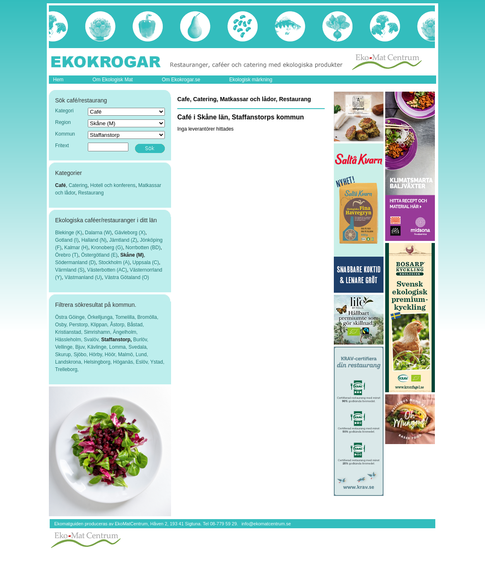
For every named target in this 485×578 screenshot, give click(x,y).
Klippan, (100, 325)
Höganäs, (124, 362)
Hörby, (97, 354)
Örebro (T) (66, 255)
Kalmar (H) (76, 247)
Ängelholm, (125, 332)
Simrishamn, (98, 332)
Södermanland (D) (75, 262)
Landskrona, (69, 362)
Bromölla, (148, 317)
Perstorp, (80, 325)
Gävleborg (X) (129, 233)
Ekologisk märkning (250, 80)
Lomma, (119, 347)
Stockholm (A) (114, 262)
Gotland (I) (67, 240)
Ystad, (157, 362)
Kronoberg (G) (107, 247)
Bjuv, (81, 347)
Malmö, (127, 354)
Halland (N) (93, 240)
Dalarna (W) (98, 233)
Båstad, (135, 325)
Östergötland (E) (99, 255)
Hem (58, 80)
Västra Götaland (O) (126, 277)
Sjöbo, (81, 354)
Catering (78, 185)
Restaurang (91, 193)
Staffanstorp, (117, 339)
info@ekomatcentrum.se (266, 523)
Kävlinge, (98, 347)
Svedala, (138, 347)
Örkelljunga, (101, 317)
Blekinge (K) (68, 233)
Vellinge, (65, 347)
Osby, (62, 325)
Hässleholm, (69, 339)
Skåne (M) (132, 255)
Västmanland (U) (83, 277)
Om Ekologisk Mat (112, 80)
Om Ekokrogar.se (181, 80)
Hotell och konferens (112, 185)
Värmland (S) (69, 270)
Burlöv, (140, 339)
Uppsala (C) (146, 262)
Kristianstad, (69, 332)
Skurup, (64, 354)
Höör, (111, 354)
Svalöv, (92, 339)
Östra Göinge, (71, 317)
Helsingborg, (98, 362)
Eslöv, (143, 362)
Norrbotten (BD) (143, 247)
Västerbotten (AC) (107, 270)
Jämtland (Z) (123, 240)
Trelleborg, (67, 369)
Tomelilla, (126, 317)
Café (60, 185)
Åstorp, (118, 325)
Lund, (142, 354)
